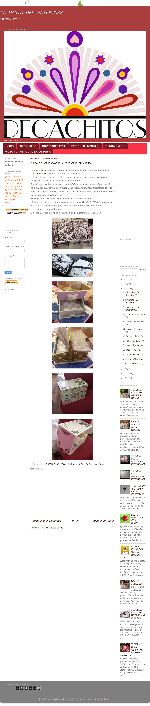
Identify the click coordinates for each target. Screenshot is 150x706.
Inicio (76, 520)
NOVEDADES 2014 (53, 146)
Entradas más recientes (45, 520)
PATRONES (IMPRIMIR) (85, 146)
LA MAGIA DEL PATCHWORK (31, 12)
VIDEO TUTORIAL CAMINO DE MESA (28, 151)
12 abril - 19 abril (132, 350)
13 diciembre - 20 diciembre (131, 294)
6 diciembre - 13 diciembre (130, 301)
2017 (126, 279)
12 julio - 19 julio (131, 336)
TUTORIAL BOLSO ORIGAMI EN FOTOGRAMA (138, 460)
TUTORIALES (28, 146)
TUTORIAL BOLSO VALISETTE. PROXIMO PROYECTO (131, 650)
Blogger (107, 699)
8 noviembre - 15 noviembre (131, 308)
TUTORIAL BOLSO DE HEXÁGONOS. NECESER (138, 614)
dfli (80, 699)
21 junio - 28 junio (132, 341)
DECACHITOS (38, 173)
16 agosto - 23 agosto (133, 329)
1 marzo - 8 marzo (132, 354)
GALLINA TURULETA (136, 582)
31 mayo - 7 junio (131, 345)
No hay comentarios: (95, 464)
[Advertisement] (72, 496)
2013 (126, 373)
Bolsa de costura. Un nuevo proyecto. (136, 425)
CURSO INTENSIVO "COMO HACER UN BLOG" (131, 552)
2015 (126, 288)
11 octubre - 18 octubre (134, 314)
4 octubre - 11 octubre (133, 321)
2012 (126, 378)
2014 (126, 369)
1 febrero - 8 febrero (132, 359)
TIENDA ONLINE (115, 146)
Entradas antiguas (102, 520)
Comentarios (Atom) (53, 527)
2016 (126, 284)
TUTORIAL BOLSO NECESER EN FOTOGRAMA (138, 475)
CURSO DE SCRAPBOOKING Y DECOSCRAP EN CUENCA (61, 163)
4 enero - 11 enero (132, 363)
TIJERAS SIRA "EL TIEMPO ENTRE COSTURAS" (138, 490)
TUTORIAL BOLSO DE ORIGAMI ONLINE (136, 394)
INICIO (10, 146)
